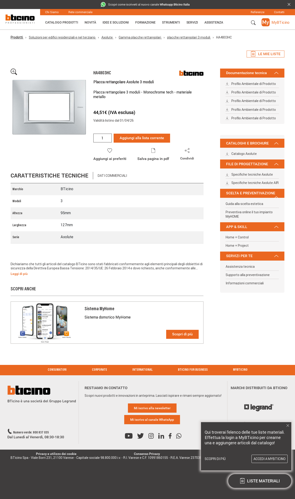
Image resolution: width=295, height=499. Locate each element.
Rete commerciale (80, 12)
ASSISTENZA (213, 22)
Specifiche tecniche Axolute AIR (252, 183)
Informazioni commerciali (245, 283)
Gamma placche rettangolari (140, 37)
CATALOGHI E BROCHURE (252, 143)
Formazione (145, 22)
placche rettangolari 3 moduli (189, 37)
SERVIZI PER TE (252, 256)
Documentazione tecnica (252, 73)
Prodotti (17, 37)
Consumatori (57, 370)
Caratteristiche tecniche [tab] (49, 175)
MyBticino (240, 370)
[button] (253, 22)
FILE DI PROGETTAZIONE (252, 164)
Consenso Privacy (147, 454)
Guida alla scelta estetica (244, 204)
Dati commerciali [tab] (112, 176)
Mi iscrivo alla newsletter (152, 408)
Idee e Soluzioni (116, 22)
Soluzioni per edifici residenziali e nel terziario (62, 37)
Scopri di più (182, 334)
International (142, 370)
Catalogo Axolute (241, 154)
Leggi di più (19, 273)
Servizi (192, 22)
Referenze (257, 12)
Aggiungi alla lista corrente (142, 138)
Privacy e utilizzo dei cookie (56, 454)
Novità (90, 22)
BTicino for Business (193, 370)
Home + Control (237, 237)
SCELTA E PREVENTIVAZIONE (252, 194)
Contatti (279, 12)
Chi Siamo (52, 12)
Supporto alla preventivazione (248, 275)
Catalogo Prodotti (61, 22)
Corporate (99, 370)
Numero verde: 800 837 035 (31, 432)
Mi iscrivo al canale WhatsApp (152, 419)
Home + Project (237, 245)
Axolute (107, 37)
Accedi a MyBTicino (270, 459)
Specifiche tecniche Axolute (249, 174)
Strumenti (171, 22)
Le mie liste (265, 54)
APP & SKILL (252, 227)
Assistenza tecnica (240, 267)
